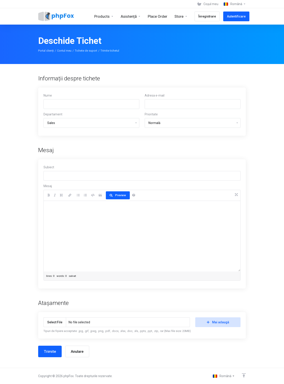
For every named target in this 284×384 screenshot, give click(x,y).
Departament (52, 114)
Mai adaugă (218, 322)
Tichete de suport (86, 50)
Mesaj (47, 186)
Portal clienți (46, 50)
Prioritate (151, 114)
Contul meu (64, 50)
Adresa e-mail (154, 95)
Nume (47, 95)
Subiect (48, 167)
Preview (118, 195)
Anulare (77, 351)
